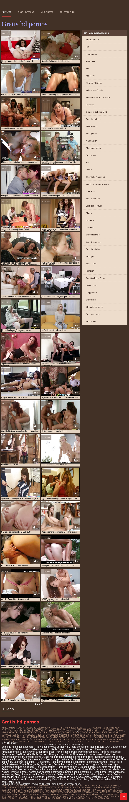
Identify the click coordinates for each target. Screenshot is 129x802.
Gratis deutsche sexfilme (101, 759)
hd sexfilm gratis (55, 741)
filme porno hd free (87, 731)
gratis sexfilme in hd (61, 738)
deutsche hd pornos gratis (39, 727)
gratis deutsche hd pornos (94, 733)
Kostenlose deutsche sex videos (44, 793)
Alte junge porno (93, 148)
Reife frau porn (109, 794)
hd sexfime (114, 741)
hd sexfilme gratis (74, 741)
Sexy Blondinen (93, 198)
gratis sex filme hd (20, 738)
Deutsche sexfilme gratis (109, 757)
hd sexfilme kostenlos (96, 741)
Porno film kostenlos (48, 787)
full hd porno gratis (50, 733)
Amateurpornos (10, 751)
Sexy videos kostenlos (27, 774)
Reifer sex (110, 754)
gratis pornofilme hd (37, 736)
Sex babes (91, 155)
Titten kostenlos (81, 789)
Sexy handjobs (93, 249)
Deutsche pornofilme (57, 759)
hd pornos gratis (106, 739)
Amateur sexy (92, 39)
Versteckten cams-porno (97, 184)
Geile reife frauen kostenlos (58, 757)
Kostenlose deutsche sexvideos (46, 772)
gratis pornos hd (83, 736)
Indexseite (6, 12)
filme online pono (36, 731)
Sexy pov (90, 256)
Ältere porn (17, 779)
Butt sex (90, 105)
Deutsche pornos (62, 764)
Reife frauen (97, 746)
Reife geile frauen (11, 759)
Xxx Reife (90, 76)
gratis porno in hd (15, 736)
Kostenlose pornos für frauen (18, 767)
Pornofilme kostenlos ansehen (90, 762)
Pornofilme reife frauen (56, 798)
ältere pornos (105, 774)
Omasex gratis (87, 767)
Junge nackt (91, 54)
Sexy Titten (91, 263)
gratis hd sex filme (82, 734)
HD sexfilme (42, 762)
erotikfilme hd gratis (81, 729)
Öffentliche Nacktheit (95, 177)
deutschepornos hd (58, 729)
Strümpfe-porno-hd (94, 307)
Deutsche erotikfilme (63, 779)
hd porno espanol (19, 739)
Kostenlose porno (40, 749)
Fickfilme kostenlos (110, 751)
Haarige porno (57, 754)
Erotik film (82, 779)
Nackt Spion (91, 141)
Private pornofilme (58, 746)
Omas (89, 170)
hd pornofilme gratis (59, 739)
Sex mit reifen (25, 769)
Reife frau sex (40, 754)
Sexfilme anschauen (40, 796)
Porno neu (46, 764)
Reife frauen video (78, 769)
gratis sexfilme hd (40, 738)
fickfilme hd (20, 731)
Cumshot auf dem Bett (96, 112)
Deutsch (90, 227)
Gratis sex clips (109, 764)
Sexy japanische (93, 119)
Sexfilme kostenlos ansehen (17, 746)
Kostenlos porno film (13, 757)
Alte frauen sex (111, 796)
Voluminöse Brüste (94, 90)
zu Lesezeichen (67, 12)
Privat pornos (9, 769)
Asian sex (90, 61)
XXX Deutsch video (116, 746)
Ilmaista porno (34, 757)
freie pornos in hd (28, 733)
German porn (82, 786)
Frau (88, 162)
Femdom (90, 271)
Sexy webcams (93, 314)
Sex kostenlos (78, 759)
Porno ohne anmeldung (38, 779)
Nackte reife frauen (39, 794)
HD (87, 47)
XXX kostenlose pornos (64, 796)
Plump (89, 213)
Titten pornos (103, 791)
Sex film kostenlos (45, 777)
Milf (87, 68)
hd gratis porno (102, 738)
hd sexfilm (39, 741)
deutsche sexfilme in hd (35, 729)
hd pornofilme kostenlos (84, 739)
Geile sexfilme (65, 774)
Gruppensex (91, 292)
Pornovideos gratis (66, 751)
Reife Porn (14, 782)
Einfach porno (103, 749)
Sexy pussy (91, 133)
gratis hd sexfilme (102, 734)
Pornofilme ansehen (85, 774)
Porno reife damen (67, 767)
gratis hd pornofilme (24, 734)
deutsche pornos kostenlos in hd (103, 727)
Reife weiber (96, 796)
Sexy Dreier (91, 321)
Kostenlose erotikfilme (90, 777)
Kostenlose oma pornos (105, 787)
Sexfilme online (19, 794)
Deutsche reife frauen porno (50, 769)
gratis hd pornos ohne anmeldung (53, 734)
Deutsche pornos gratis (87, 764)
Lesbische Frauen (94, 206)
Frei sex (89, 749)
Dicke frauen (48, 774)
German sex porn (66, 786)
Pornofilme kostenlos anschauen (84, 754)
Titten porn (22, 749)
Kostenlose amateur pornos (15, 796)
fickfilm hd (7, 731)
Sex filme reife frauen (109, 767)
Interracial (90, 191)
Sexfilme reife (23, 754)
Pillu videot (41, 746)
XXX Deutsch (7, 786)
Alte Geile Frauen (24, 777)
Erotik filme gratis (29, 764)
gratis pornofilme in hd (61, 736)
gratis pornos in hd (103, 736)
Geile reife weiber (60, 794)
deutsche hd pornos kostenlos (69, 727)
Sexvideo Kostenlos (34, 759)
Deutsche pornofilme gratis (22, 787)
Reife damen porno (61, 762)
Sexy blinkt (91, 300)
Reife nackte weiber (100, 769)
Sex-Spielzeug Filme (95, 278)
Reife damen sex (77, 798)
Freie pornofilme (80, 746)
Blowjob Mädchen (94, 83)
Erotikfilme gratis (45, 751)
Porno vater (8, 754)
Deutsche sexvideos (100, 779)
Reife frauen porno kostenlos (67, 749)
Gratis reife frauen (67, 777)
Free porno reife (84, 757)
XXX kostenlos (10, 764)
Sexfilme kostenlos (23, 762)
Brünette (90, 220)
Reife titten (35, 798)
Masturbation (92, 126)
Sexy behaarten (93, 242)
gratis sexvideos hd (82, 738)
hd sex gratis (25, 741)
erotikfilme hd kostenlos (106, 729)
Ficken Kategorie (26, 12)
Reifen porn (8, 749)
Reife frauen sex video (98, 798)
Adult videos (47, 12)
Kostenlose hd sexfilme (78, 772)
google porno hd (70, 733)
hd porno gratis (38, 739)
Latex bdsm (91, 285)
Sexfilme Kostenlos (25, 786)
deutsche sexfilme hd (12, 729)
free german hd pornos (111, 731)
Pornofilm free (19, 772)
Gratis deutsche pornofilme (80, 791)
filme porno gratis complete (62, 731)
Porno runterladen (88, 751)
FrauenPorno (27, 751)
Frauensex (23, 798)
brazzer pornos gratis (13, 727)
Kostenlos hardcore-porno (98, 97)
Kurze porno (99, 772)
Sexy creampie (93, 235)
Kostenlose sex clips (55, 791)
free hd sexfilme (9, 733)
